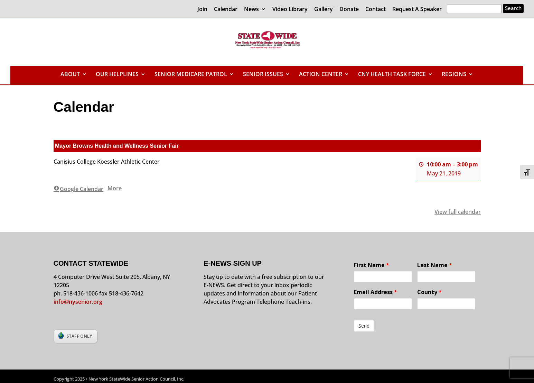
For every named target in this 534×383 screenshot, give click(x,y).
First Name (371, 265)
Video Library (290, 9)
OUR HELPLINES (117, 75)
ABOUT (70, 75)
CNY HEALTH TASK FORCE (392, 75)
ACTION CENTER (320, 75)
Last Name (434, 265)
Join (202, 9)
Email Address (375, 292)
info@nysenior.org (78, 302)
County (429, 292)
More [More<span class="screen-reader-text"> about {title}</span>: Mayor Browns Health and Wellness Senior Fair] (114, 188)
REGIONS (454, 75)
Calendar (225, 9)
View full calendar (457, 211)
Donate (349, 9)
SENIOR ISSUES (263, 75)
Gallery (323, 9)
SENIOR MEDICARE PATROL (190, 75)
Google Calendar (78, 188)
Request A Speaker (417, 9)
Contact (375, 9)
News (251, 9)
